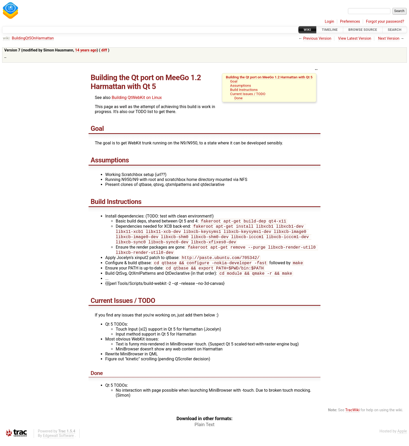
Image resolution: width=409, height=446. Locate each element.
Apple (402, 437)
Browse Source (362, 30)
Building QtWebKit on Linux (137, 97)
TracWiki (352, 416)
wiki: (6, 38)
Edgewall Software (58, 441)
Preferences (350, 21)
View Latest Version (354, 38)
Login (329, 21)
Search (394, 30)
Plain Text (204, 430)
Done (238, 98)
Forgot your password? (385, 21)
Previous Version (317, 38)
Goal (233, 81)
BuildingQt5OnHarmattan (33, 38)
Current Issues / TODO (247, 94)
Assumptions (240, 85)
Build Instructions (244, 89)
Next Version (388, 38)
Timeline (330, 30)
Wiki (307, 30)
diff (104, 50)
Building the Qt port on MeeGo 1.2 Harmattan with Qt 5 (269, 77)
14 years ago (86, 50)
